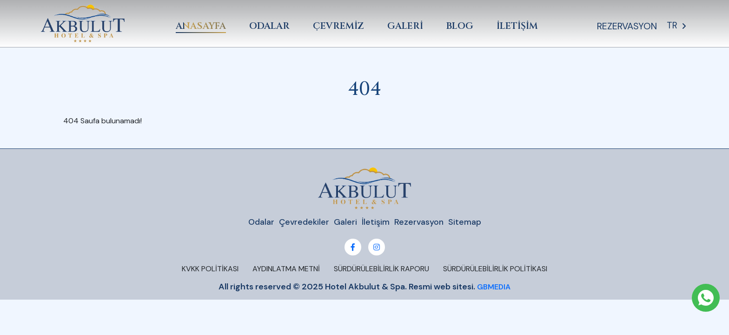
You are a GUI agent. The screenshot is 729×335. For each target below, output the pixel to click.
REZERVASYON (629, 26)
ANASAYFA (202, 26)
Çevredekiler (303, 222)
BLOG (461, 26)
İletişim (376, 222)
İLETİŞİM (518, 26)
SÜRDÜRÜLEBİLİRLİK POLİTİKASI (495, 269)
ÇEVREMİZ (339, 26)
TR (678, 26)
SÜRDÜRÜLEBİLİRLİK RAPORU (381, 269)
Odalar (261, 222)
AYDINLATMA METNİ (286, 269)
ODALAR (271, 26)
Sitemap (465, 222)
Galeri (345, 222)
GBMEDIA (493, 287)
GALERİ (406, 26)
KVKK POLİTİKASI (210, 269)
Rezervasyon (419, 222)
